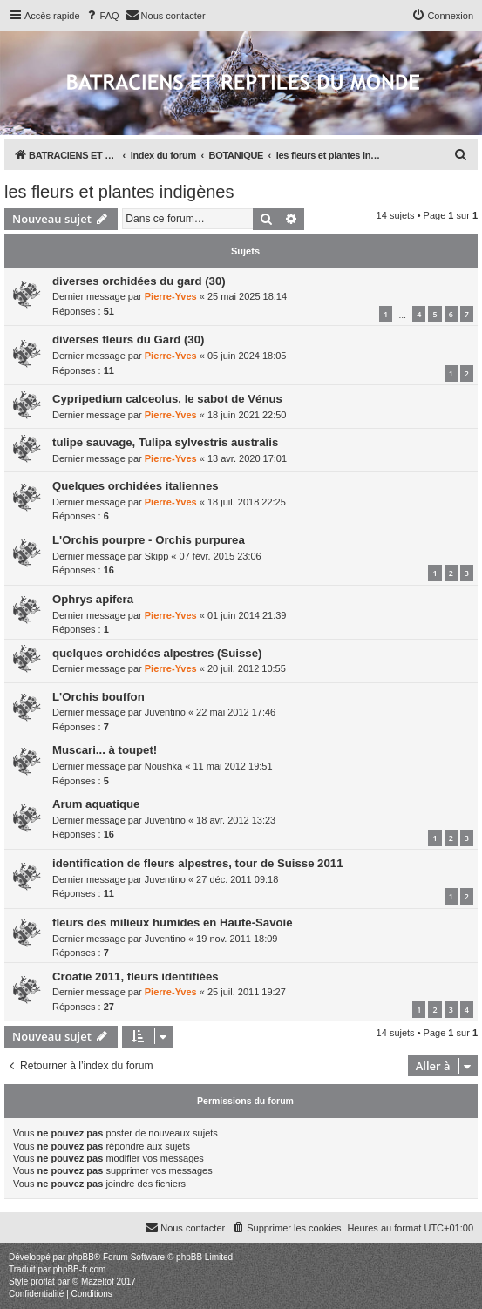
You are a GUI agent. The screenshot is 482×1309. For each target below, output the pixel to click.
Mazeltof (97, 1281)
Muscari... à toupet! (104, 749)
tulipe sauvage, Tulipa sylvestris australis (165, 442)
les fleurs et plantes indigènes (119, 191)
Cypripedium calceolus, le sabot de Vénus (167, 398)
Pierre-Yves (171, 296)
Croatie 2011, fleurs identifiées (135, 976)
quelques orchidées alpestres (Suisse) (156, 653)
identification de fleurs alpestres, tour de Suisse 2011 (197, 863)
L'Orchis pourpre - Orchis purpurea (148, 539)
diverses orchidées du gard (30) (139, 281)
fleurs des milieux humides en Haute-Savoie (172, 922)
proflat (43, 1281)
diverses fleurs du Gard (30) (128, 339)
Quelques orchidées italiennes (135, 485)
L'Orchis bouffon (98, 696)
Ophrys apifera (92, 599)
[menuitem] (102, 15)
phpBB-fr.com (79, 1269)
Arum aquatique (95, 803)
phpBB (81, 1257)
